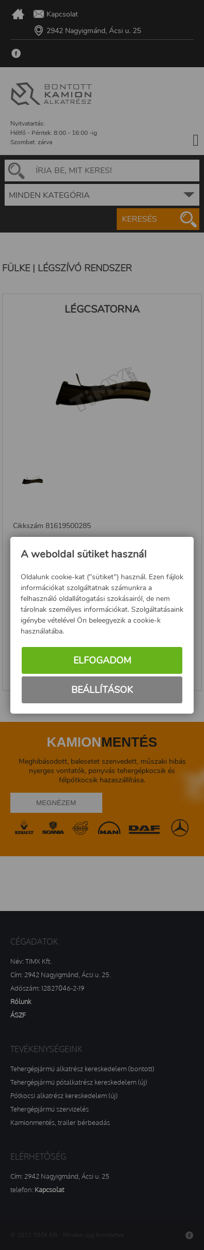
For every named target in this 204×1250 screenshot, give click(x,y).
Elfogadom (102, 660)
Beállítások (102, 690)
